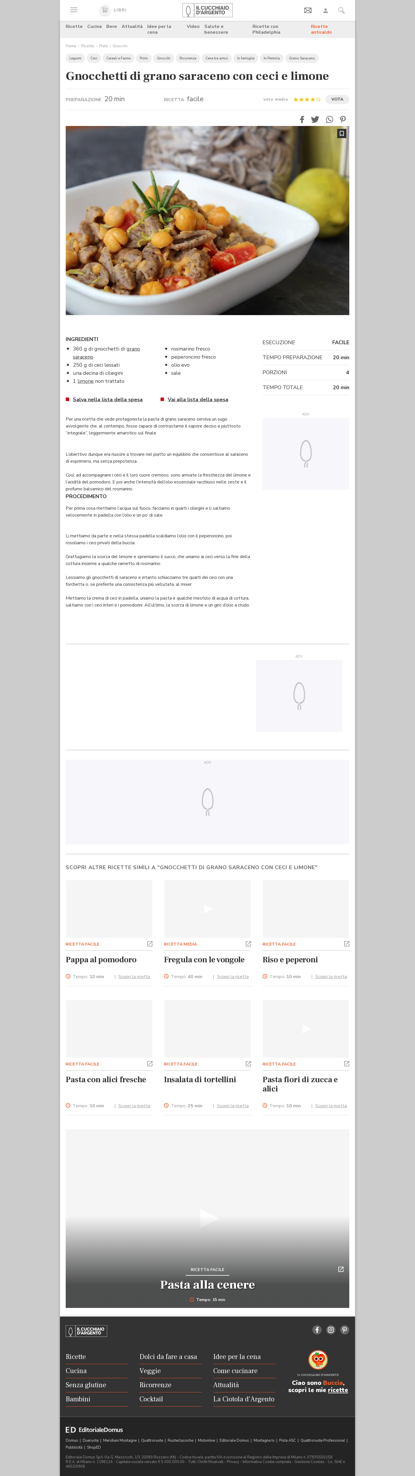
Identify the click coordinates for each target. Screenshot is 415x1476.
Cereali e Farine (118, 58)
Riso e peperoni (290, 959)
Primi (103, 46)
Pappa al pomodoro (101, 959)
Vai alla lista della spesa (198, 399)
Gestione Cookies (310, 1461)
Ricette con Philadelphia (266, 29)
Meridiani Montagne (120, 1440)
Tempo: (88, 977)
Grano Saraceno (302, 58)
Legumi (75, 58)
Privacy (233, 1461)
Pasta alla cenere (207, 1285)
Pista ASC (288, 1440)
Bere (111, 26)
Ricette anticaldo (321, 29)
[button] (302, 119)
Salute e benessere (216, 29)
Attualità (132, 26)
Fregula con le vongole (204, 959)
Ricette (74, 26)
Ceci (93, 58)
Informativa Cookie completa (267, 1461)
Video (193, 26)
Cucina (94, 26)
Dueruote (91, 1440)
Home (71, 46)
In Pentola (272, 58)
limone (86, 381)
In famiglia (245, 58)
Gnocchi (120, 46)
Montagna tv (265, 1440)
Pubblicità (74, 1447)
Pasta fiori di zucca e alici (300, 1084)
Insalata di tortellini (200, 1079)
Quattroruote (152, 1440)
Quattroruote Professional (323, 1440)
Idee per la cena (159, 29)
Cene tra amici (216, 58)
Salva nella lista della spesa (108, 399)
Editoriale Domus (235, 1440)
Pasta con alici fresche (106, 1079)
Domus (72, 1440)
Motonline (207, 1440)
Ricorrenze (188, 58)
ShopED (94, 1447)
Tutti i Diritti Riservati (205, 1461)
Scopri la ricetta (134, 977)
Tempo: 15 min (208, 1300)
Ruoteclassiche (181, 1440)
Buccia (333, 1383)
